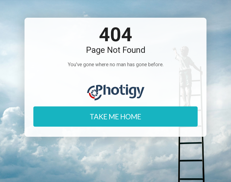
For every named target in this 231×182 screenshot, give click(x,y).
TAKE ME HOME (115, 116)
